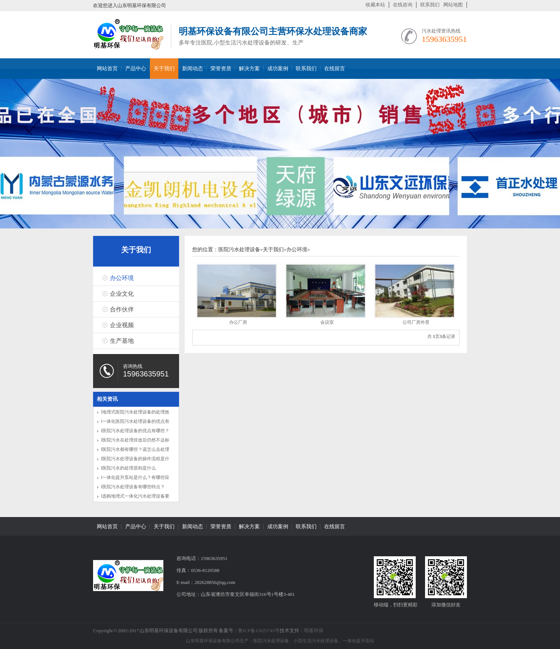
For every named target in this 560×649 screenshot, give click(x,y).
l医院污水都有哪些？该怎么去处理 (135, 449)
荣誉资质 (220, 68)
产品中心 (135, 68)
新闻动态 (192, 68)
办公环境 (122, 278)
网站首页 (107, 68)
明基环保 (313, 630)
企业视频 (122, 325)
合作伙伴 (122, 309)
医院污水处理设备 (239, 249)
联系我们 (430, 4)
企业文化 (122, 293)
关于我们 (164, 68)
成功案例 (277, 68)
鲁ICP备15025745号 (259, 630)
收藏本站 (375, 4)
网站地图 (453, 4)
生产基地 (122, 341)
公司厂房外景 (416, 322)
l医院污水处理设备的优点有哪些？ (135, 430)
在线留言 (334, 68)
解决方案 (249, 68)
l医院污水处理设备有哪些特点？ (133, 486)
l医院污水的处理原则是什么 (128, 468)
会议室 (327, 322)
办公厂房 (238, 322)
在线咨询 (402, 4)
